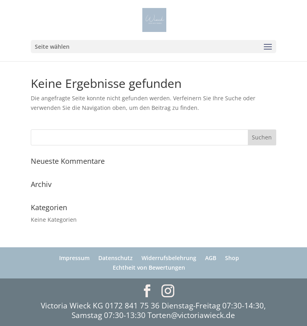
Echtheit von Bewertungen (149, 267)
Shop (232, 258)
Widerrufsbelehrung (169, 258)
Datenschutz (115, 258)
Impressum (74, 258)
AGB (210, 258)
